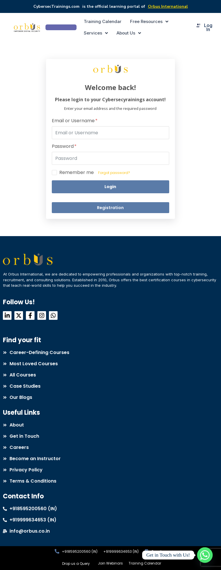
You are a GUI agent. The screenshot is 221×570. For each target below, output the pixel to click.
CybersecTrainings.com (56, 6)
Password (64, 147)
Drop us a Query (76, 563)
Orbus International (168, 6)
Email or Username (75, 121)
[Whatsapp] (205, 555)
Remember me (76, 172)
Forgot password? (114, 172)
